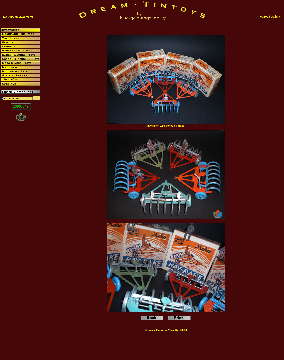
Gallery (275, 16)
